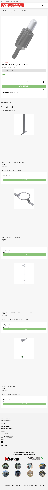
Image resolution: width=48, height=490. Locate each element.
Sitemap (3, 439)
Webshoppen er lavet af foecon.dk (35, 485)
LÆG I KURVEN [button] (24, 86)
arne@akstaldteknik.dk (16, 1)
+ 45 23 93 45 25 (5, 1)
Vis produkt (24, 179)
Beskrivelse (4, 102)
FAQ (11, 102)
